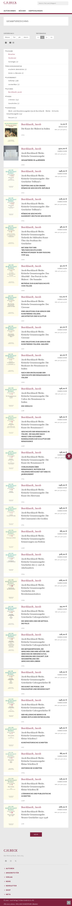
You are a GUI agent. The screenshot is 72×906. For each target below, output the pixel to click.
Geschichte (13, 103)
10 (38, 37)
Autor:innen (10, 11)
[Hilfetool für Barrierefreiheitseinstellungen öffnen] (69, 456)
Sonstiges (13, 62)
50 (46, 37)
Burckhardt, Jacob (15, 92)
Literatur (13, 100)
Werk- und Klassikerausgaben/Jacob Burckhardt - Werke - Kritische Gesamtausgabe (32, 112)
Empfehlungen (36, 11)
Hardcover (12, 58)
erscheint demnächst (17, 69)
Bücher (22, 11)
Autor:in (26, 37)
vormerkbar (13, 84)
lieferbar (13, 81)
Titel (14, 37)
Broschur (11, 54)
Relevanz (7, 37)
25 (42, 37)
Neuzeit (12, 118)
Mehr (36, 834)
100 (51, 37)
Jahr (19, 37)
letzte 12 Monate (15, 73)
